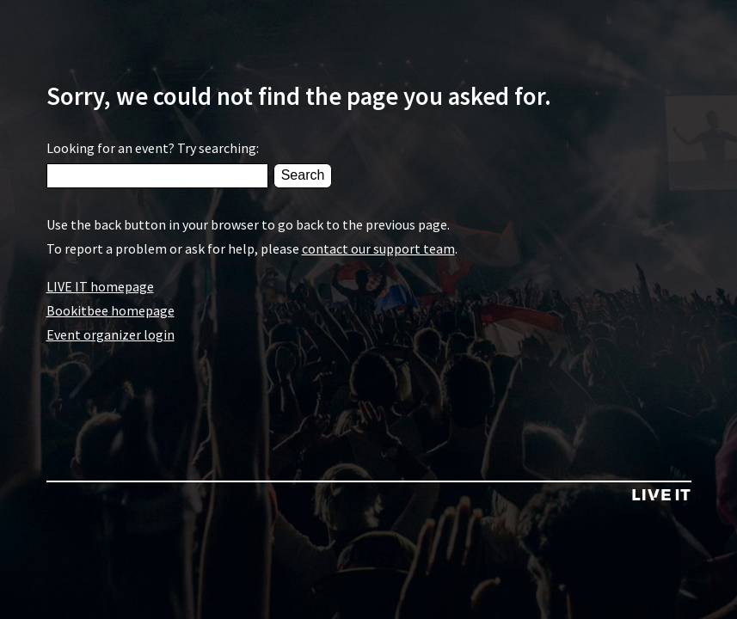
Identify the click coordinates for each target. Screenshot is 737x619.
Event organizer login (110, 334)
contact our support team (378, 248)
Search (303, 175)
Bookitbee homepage (110, 310)
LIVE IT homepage (100, 286)
